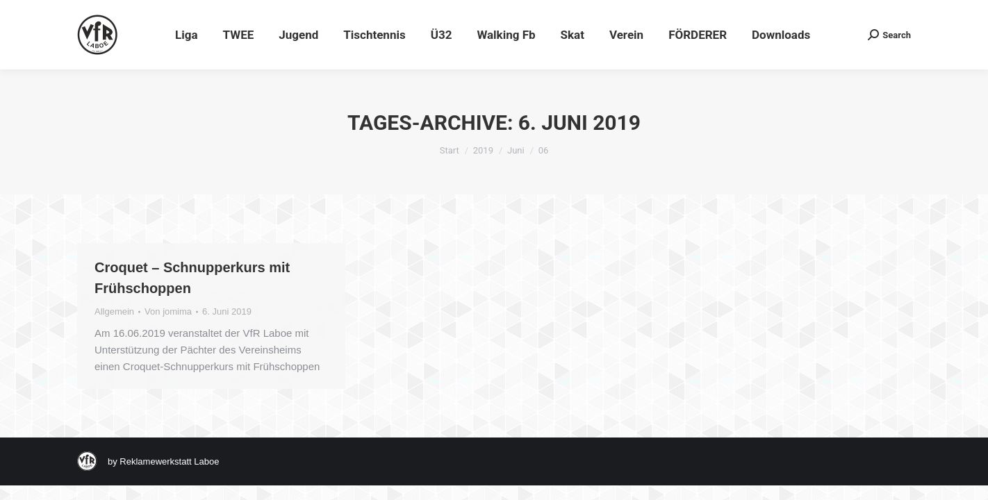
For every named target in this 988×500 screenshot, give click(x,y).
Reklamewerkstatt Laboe (169, 461)
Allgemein (114, 311)
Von (168, 311)
